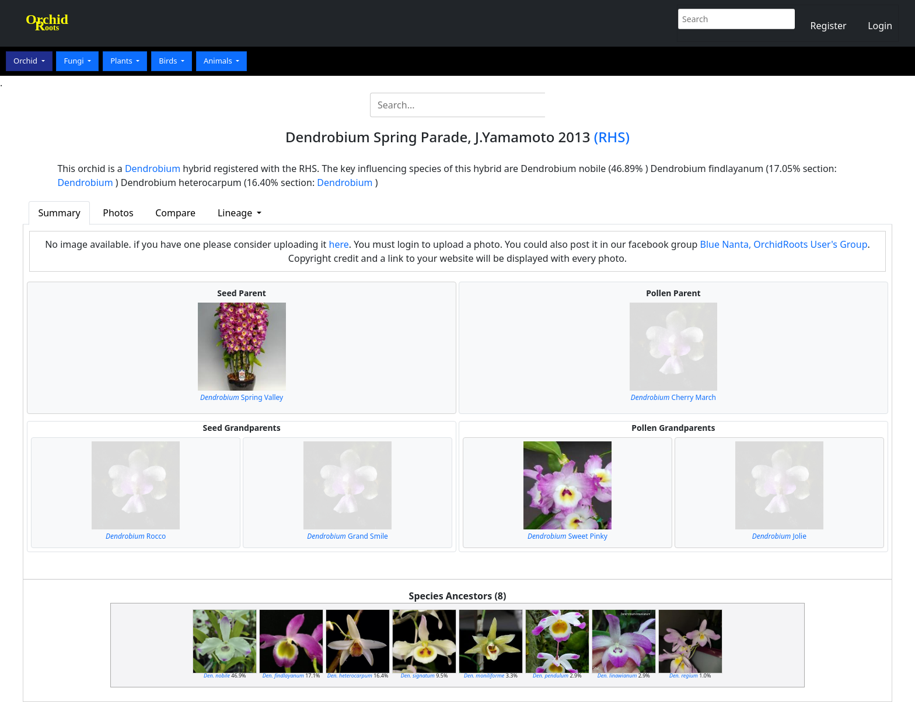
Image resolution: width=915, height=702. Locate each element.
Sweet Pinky (567, 536)
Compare (175, 212)
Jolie (779, 536)
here (339, 244)
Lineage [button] (236, 212)
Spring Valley (241, 397)
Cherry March (673, 397)
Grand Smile (347, 536)
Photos (118, 212)
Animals (219, 60)
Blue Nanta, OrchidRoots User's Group (784, 244)
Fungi (75, 60)
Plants (122, 60)
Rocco (136, 536)
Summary (59, 212)
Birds (169, 60)
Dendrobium (152, 168)
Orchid (26, 60)
